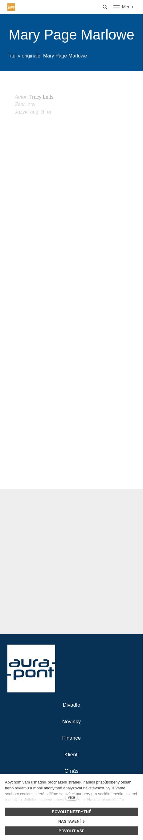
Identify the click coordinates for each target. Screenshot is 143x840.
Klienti (71, 755)
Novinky (71, 722)
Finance (71, 738)
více (71, 797)
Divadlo (71, 705)
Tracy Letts (41, 103)
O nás (71, 771)
